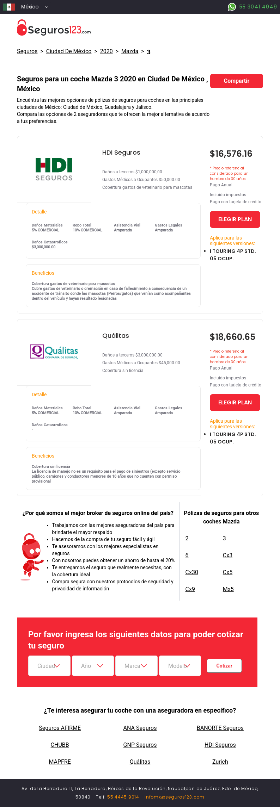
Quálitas (140, 761)
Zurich (220, 761)
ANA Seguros (140, 728)
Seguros (27, 51)
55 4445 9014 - (126, 797)
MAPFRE (60, 761)
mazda (129, 51)
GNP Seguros (140, 744)
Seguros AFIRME (60, 728)
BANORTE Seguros (220, 728)
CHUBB (60, 744)
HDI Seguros (220, 744)
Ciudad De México (69, 51)
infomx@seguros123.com (175, 797)
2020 (106, 51)
